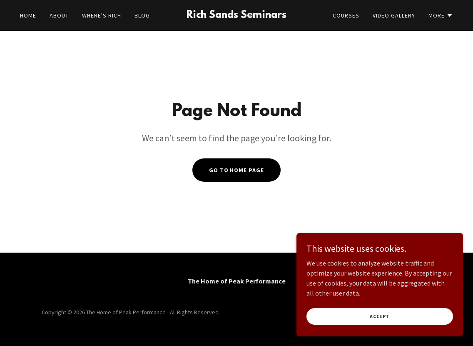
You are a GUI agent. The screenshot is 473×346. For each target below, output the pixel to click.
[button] (440, 15)
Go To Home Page (236, 170)
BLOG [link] (142, 15)
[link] (236, 15)
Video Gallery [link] (394, 15)
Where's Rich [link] (101, 15)
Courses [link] (346, 15)
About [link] (59, 15)
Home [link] (28, 15)
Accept (380, 333)
